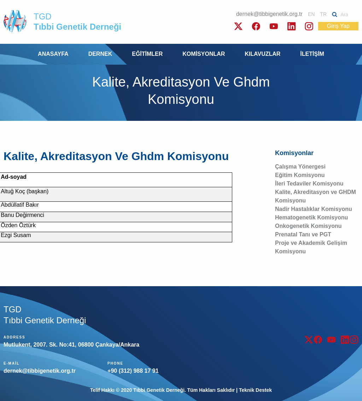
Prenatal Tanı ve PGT (303, 234)
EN (311, 14)
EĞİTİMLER (147, 54)
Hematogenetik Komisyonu (311, 217)
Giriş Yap (338, 26)
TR (323, 14)
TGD (77, 21)
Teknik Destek (255, 390)
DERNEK (100, 54)
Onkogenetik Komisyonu (308, 226)
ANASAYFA (53, 54)
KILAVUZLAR (262, 54)
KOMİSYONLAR (203, 54)
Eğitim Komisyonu (300, 175)
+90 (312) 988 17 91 (133, 371)
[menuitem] (53, 54)
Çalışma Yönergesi (300, 167)
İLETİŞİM (312, 54)
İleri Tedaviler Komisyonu (309, 184)
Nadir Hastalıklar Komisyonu (313, 209)
